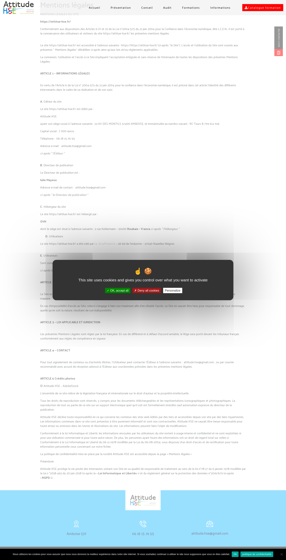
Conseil (147, 7)
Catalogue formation (263, 7)
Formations (191, 7)
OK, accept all (118, 290)
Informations (220, 7)
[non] (281, 554)
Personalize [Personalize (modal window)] (172, 290)
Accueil (94, 7)
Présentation (121, 7)
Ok (235, 554)
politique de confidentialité (256, 554)
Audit (167, 7)
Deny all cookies (146, 290)
